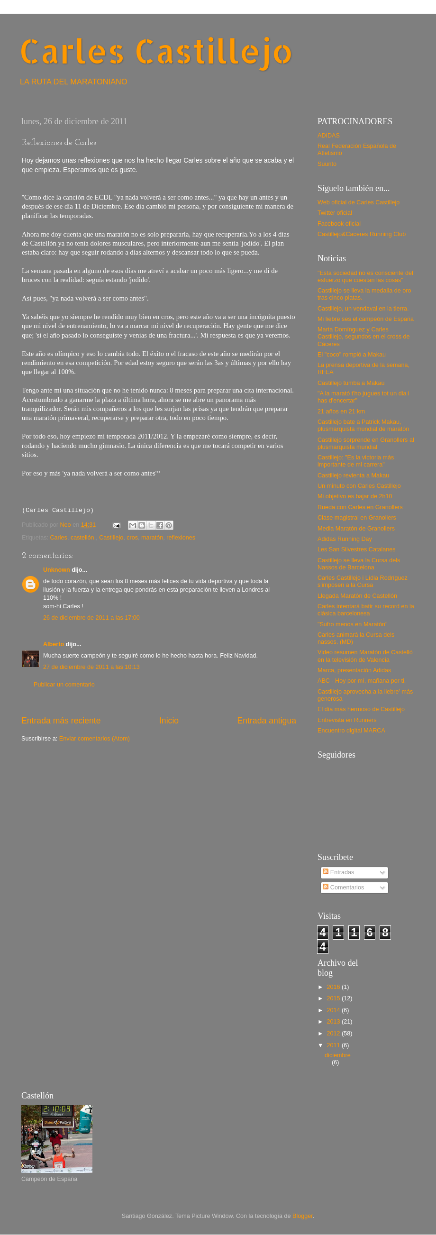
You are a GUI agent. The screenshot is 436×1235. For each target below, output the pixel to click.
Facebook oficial (339, 223)
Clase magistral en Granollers (357, 517)
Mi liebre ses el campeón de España (366, 319)
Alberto (53, 644)
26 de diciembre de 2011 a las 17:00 (91, 617)
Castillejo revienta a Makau (353, 475)
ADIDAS (329, 135)
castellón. (83, 537)
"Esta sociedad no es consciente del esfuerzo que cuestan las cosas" (365, 277)
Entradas (338, 872)
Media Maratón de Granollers (356, 528)
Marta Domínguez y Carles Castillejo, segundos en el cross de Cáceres (364, 336)
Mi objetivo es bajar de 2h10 (355, 496)
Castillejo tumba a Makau (351, 383)
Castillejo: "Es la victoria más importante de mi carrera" (356, 461)
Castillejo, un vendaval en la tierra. (363, 308)
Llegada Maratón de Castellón (357, 596)
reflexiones (180, 537)
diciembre (338, 1055)
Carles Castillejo (156, 50)
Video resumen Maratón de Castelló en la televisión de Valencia (365, 656)
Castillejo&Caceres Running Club (362, 234)
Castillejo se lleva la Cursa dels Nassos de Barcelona (359, 564)
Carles (58, 537)
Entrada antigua (266, 720)
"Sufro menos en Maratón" (353, 624)
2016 (334, 987)
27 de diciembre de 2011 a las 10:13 (91, 667)
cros (132, 537)
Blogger (302, 1216)
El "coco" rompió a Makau (352, 354)
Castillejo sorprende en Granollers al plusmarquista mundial (366, 443)
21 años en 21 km (341, 411)
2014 (334, 1010)
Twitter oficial (335, 213)
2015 (334, 998)
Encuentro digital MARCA (351, 730)
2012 (334, 1033)
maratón (152, 537)
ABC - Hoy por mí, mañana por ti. (362, 680)
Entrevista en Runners (347, 720)
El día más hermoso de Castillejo (361, 709)
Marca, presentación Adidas (354, 670)
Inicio (169, 720)
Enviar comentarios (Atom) (94, 738)
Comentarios (343, 887)
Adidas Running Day (345, 539)
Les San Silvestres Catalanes (357, 549)
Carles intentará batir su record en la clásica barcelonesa (366, 610)
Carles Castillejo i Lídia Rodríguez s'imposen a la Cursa (363, 581)
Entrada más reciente (61, 720)
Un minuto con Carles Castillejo (359, 486)
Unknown (56, 570)
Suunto (327, 164)
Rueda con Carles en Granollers (360, 507)
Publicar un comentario (64, 684)
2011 (334, 1045)
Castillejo (111, 537)
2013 (334, 1021)
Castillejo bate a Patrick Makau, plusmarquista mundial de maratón (363, 425)
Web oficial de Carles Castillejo (359, 202)
